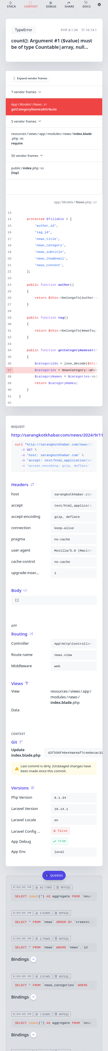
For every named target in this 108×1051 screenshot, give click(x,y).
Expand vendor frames (30, 78)
